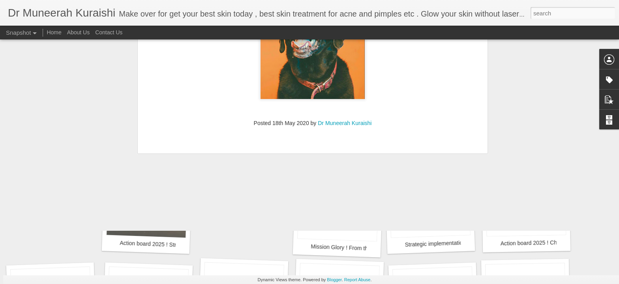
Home (54, 32)
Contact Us (108, 32)
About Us (78, 32)
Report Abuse (357, 279)
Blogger (334, 279)
